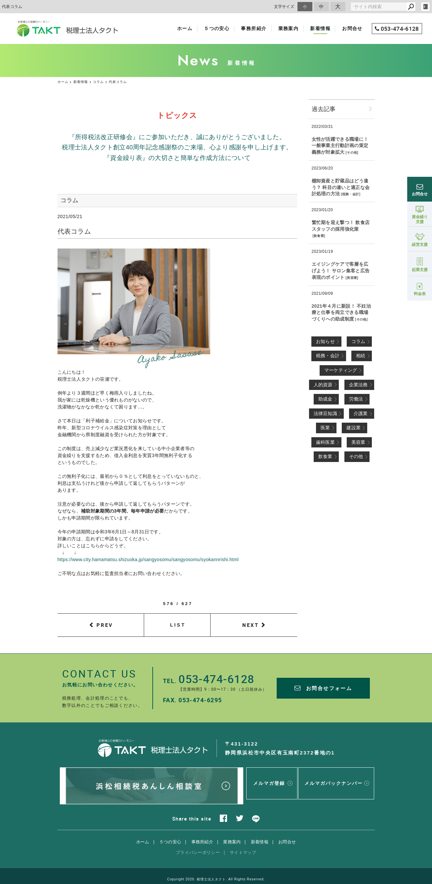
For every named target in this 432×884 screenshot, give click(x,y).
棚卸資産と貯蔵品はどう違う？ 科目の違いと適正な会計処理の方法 (341, 187)
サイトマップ (243, 838)
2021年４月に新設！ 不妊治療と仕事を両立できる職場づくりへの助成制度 (341, 312)
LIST (178, 625)
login (425, 6)
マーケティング (340, 370)
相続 (361, 355)
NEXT (250, 625)
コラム (358, 341)
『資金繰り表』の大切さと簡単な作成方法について (177, 157)
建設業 (353, 427)
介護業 (361, 413)
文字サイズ (284, 6)
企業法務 (358, 384)
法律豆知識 (325, 413)
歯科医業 (325, 442)
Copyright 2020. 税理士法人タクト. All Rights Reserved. (216, 865)
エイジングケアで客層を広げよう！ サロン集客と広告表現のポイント (341, 270)
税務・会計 (350, 194)
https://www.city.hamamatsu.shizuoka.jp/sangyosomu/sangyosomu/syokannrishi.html (148, 559)
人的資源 (323, 384)
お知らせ (325, 341)
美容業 (352, 278)
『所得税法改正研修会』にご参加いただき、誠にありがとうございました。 (177, 137)
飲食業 (319, 236)
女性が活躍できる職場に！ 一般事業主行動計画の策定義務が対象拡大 (340, 145)
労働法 (356, 399)
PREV (105, 625)
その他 (352, 152)
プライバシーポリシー (198, 838)
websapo (216, 873)
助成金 (325, 399)
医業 (325, 427)
